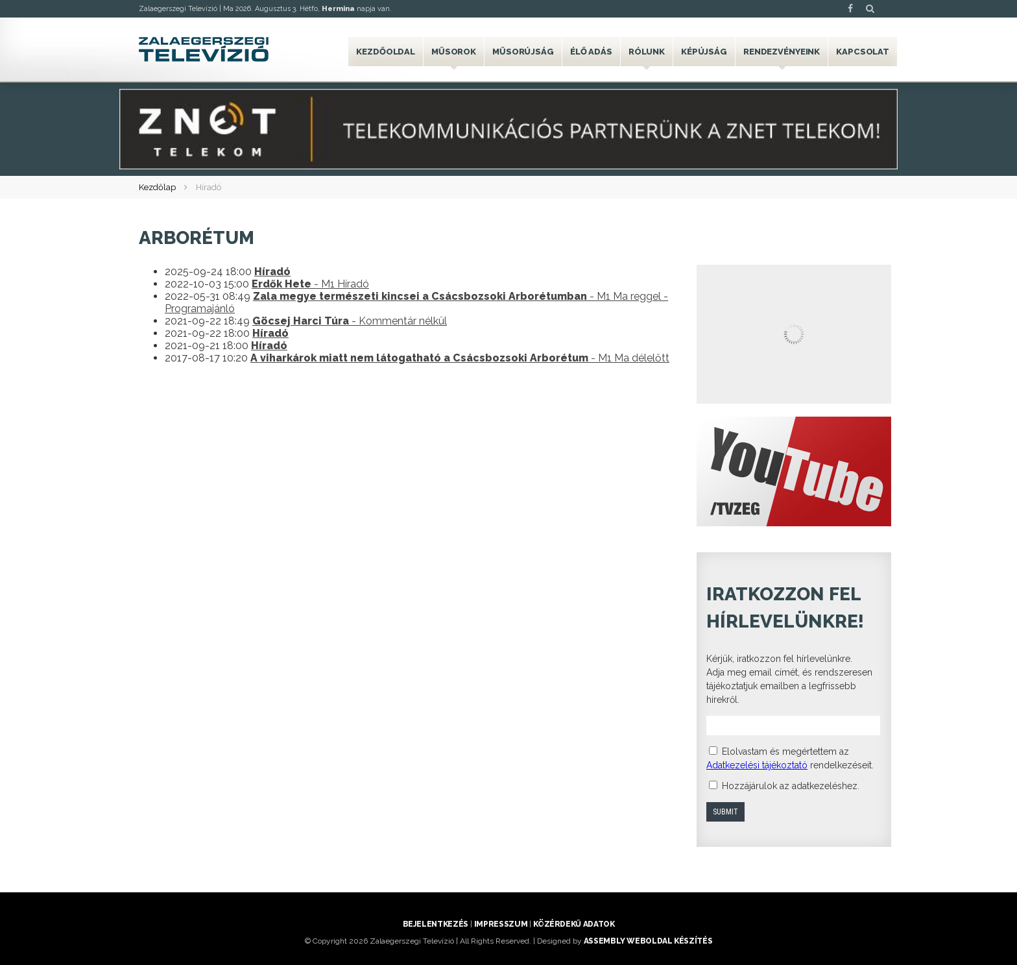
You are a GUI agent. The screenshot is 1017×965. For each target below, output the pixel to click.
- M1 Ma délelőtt (459, 358)
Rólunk (646, 51)
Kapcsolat (862, 51)
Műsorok (453, 51)
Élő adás (591, 51)
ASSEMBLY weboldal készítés (648, 941)
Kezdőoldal (385, 51)
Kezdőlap (157, 187)
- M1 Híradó (310, 284)
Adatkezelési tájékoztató (757, 765)
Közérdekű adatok (573, 924)
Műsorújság (523, 51)
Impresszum (500, 924)
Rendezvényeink (781, 51)
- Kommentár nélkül (349, 321)
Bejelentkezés (435, 924)
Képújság (704, 51)
